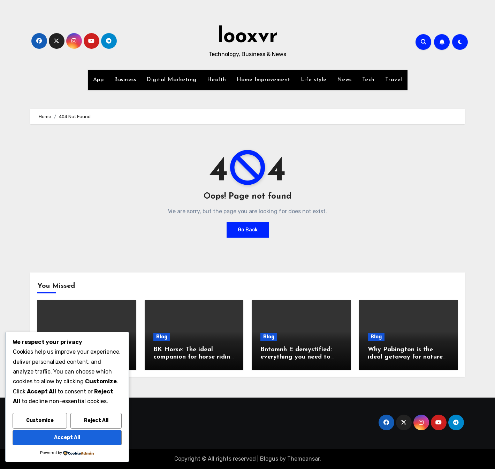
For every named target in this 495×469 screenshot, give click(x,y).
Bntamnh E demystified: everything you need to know (296, 357)
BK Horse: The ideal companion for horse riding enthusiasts (193, 357)
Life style (314, 80)
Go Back (248, 230)
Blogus (269, 458)
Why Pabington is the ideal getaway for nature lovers (405, 357)
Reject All (96, 420)
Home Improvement (263, 80)
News (344, 80)
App (98, 80)
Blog (161, 337)
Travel (393, 80)
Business (125, 80)
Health (216, 80)
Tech (368, 80)
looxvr (247, 36)
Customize (40, 420)
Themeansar (303, 458)
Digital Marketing (171, 80)
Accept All (67, 437)
